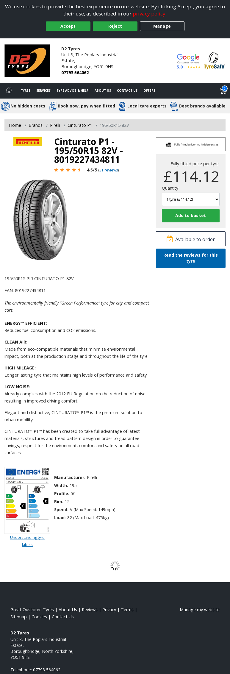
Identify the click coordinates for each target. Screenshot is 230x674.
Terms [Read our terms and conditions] (127, 609)
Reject (115, 26)
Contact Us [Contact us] (127, 90)
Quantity (170, 188)
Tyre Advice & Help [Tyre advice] (73, 90)
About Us (103, 90)
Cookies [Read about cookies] (39, 617)
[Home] (9, 91)
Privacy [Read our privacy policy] (109, 609)
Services (43, 90)
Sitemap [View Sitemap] (18, 617)
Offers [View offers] (149, 90)
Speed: (61, 509)
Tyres (25, 90)
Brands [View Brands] (36, 125)
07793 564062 (75, 72)
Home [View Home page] (15, 125)
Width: (61, 485)
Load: (60, 517)
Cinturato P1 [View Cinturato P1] (80, 125)
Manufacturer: (69, 477)
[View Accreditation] (215, 60)
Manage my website (200, 609)
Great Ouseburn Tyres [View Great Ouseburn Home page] (32, 609)
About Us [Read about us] (68, 609)
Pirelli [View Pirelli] (55, 125)
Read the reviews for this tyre (190, 258)
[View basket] (223, 91)
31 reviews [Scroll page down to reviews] (108, 170)
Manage (162, 26)
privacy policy (149, 13)
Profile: (61, 493)
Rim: (58, 501)
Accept (68, 26)
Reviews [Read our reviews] (90, 609)
